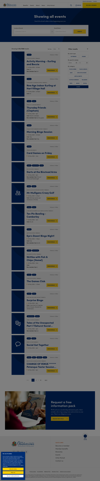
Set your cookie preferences (13, 475)
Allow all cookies (13, 469)
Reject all (13, 472)
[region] (13, 466)
